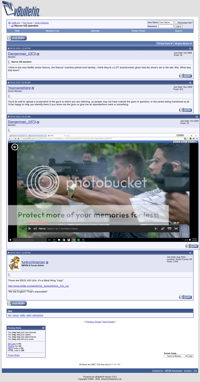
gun (9, 315)
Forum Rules (14, 355)
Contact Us (157, 370)
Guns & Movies (42, 23)
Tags (10, 311)
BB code (12, 344)
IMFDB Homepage (173, 370)
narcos (15, 315)
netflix (22, 315)
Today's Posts (138, 31)
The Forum (28, 23)
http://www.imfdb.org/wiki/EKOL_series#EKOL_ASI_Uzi (38, 286)
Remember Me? (184, 23)
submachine (37, 315)
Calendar (95, 31)
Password (152, 26)
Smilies (11, 346)
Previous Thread (93, 322)
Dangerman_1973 (22, 54)
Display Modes (182, 44)
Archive (188, 370)
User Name (153, 22)
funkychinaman (33, 262)
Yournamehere (19, 88)
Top (195, 370)
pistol (28, 315)
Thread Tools (163, 44)
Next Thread (108, 322)
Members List (52, 31)
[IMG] (10, 348)
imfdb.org (16, 23)
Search (178, 31)
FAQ (17, 31)
